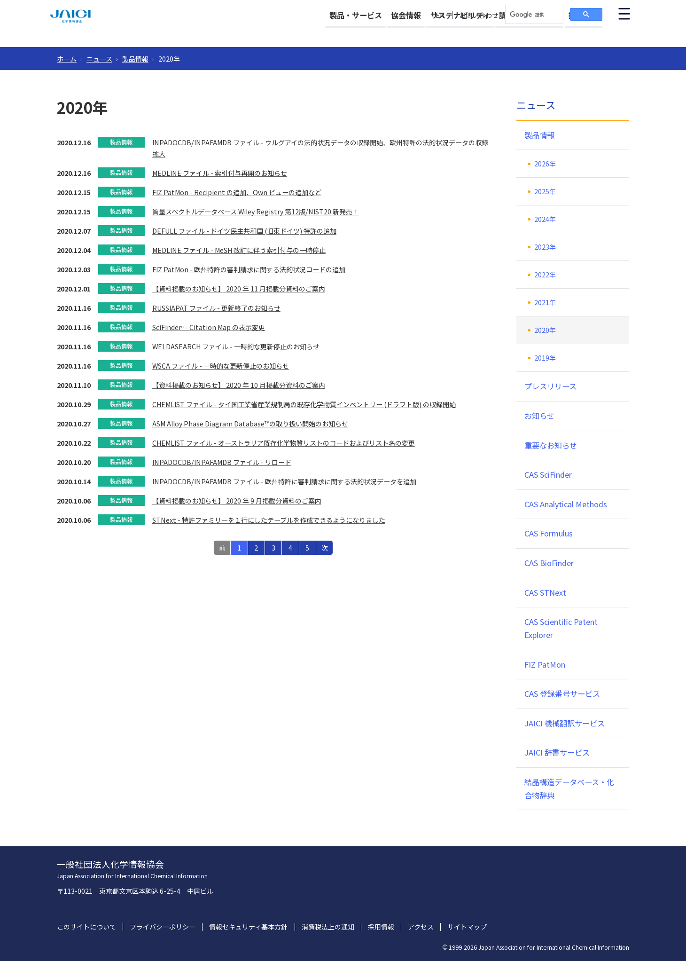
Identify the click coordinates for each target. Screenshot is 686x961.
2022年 (545, 274)
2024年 (545, 219)
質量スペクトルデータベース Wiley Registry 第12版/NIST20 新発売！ (255, 211)
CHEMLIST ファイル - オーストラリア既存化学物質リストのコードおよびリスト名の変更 (283, 443)
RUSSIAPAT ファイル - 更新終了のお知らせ (216, 308)
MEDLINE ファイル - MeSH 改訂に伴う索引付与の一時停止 (239, 250)
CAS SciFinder (548, 474)
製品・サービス (315, 33)
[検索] (533, 15)
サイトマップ (467, 927)
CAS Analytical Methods (565, 504)
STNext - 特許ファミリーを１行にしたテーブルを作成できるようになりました (268, 520)
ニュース (99, 58)
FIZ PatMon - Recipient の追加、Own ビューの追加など (236, 192)
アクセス (421, 927)
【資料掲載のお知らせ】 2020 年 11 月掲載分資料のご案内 (238, 288)
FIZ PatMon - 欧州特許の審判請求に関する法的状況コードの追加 (248, 269)
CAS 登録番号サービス (562, 693)
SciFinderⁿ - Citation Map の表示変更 (208, 327)
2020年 (545, 330)
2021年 (545, 302)
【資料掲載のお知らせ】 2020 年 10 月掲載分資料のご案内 (238, 385)
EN (440, 15)
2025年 (545, 191)
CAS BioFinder (549, 562)
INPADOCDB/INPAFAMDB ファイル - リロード (221, 462)
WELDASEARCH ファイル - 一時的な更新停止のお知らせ (236, 346)
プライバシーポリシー (162, 927)
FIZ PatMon (544, 664)
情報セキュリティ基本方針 (248, 927)
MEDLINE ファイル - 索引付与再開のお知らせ (219, 173)
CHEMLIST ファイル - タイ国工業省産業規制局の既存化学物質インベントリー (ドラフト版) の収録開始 (304, 404)
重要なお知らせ (550, 445)
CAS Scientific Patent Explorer (561, 628)
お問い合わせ (479, 15)
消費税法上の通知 (328, 927)
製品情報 (135, 58)
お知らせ (539, 415)
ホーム (67, 58)
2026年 (545, 163)
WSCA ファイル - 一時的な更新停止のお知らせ (220, 365)
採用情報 (584, 33)
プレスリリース (550, 386)
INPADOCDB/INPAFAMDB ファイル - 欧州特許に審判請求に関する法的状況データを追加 (284, 481)
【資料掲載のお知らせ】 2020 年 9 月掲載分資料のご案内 (236, 500)
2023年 (545, 247)
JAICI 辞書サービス (557, 752)
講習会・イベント (519, 33)
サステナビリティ (440, 33)
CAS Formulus (548, 533)
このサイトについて (86, 927)
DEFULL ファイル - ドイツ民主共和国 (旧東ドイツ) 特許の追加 (244, 231)
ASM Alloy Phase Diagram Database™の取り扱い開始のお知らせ (250, 423)
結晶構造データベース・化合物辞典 (569, 788)
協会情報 (376, 33)
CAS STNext (545, 592)
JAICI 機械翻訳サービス (564, 723)
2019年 (545, 357)
